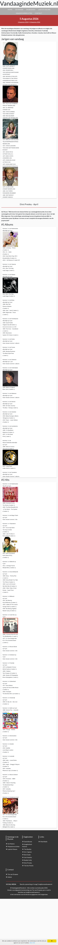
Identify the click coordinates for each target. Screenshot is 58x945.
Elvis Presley (27, 863)
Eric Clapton (27, 852)
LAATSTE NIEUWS (44, 9)
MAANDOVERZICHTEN (24, 13)
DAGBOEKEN (30, 9)
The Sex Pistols (27, 865)
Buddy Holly (27, 860)
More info (32, 943)
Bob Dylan (26, 855)
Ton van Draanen (12, 874)
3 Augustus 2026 (23, 22)
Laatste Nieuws (11, 849)
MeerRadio (43, 841)
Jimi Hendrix (27, 857)
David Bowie (27, 841)
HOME (10, 9)
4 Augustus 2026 (35, 22)
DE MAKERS (19, 9)
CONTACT (38, 13)
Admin (9, 877)
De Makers (10, 844)
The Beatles (26, 849)
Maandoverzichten (12, 846)
